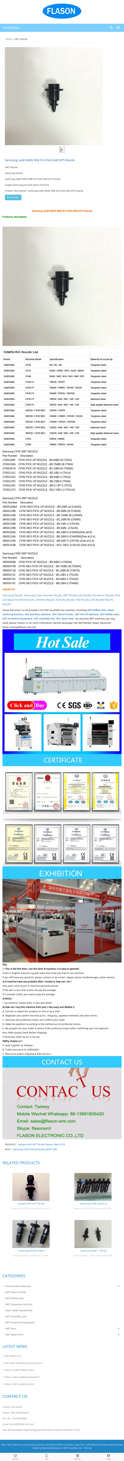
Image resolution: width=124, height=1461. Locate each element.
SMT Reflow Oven (96, 610)
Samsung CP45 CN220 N (93, 1203)
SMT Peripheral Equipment (17, 618)
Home (9, 39)
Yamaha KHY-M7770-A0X (31, 1203)
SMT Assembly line (44, 618)
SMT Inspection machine (18, 1304)
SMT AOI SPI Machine (86, 614)
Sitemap (88, 1447)
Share (15, 1456)
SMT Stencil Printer (62, 614)
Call (46, 1456)
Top (108, 1456)
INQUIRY (13, 197)
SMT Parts (10, 1328)
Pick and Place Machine (37, 614)
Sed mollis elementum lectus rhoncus (23, 1363)
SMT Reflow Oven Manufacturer (101, 1444)
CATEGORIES (11, 28)
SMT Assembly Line (15, 1316)
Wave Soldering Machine (18, 1310)
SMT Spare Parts (65, 618)
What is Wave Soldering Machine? (22, 1377)
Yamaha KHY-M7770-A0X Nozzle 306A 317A (41, 1144)
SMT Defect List (13, 1356)
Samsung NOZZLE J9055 (31, 1250)
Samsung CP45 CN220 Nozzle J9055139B (35, 1149)
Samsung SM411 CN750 (93, 1250)
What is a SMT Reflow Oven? (19, 1370)
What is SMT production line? (19, 1384)
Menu (77, 1456)
